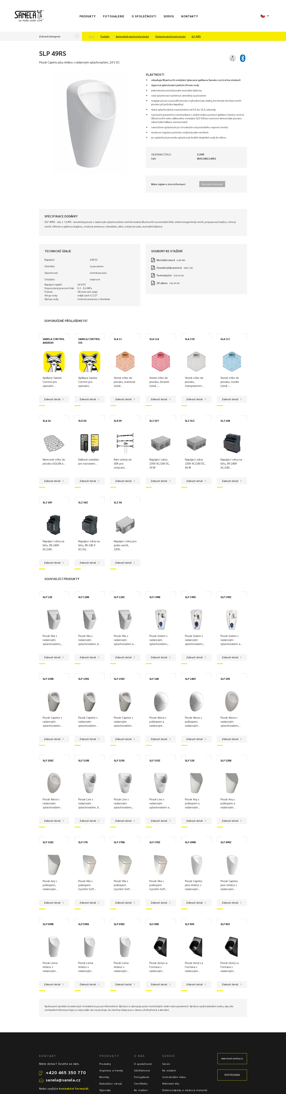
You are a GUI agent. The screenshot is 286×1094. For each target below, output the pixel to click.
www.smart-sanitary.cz (232, 1058)
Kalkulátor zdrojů (110, 1083)
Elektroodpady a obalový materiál (184, 1090)
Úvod (91, 36)
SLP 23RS (83, 678)
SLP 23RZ (119, 678)
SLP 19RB (154, 597)
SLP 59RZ (119, 924)
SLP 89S (189, 924)
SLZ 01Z (190, 420)
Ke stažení (141, 1090)
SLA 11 (118, 339)
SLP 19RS (190, 597)
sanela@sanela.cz (63, 1079)
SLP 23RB (48, 678)
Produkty (88, 16)
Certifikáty (141, 1083)
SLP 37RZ (154, 842)
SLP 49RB (190, 842)
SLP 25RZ (48, 760)
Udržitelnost (142, 1070)
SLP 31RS (119, 760)
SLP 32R (189, 760)
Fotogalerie (113, 16)
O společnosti (144, 16)
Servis (169, 16)
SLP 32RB (226, 760)
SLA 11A (154, 339)
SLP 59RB (48, 924)
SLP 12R (47, 597)
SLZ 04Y (47, 502)
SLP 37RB (119, 842)
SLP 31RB (83, 760)
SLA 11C (225, 339)
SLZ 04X (225, 420)
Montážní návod (166, 260)
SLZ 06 (118, 502)
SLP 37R (83, 842)
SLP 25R (225, 678)
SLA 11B (190, 339)
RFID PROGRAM (232, 1074)
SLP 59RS (83, 924)
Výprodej (105, 1090)
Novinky (104, 1076)
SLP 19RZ (226, 597)
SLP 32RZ (48, 842)
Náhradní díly (170, 1083)
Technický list (164, 275)
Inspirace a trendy (111, 1070)
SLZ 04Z (83, 502)
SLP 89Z (225, 924)
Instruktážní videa (174, 1076)
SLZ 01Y (154, 420)
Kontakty (189, 16)
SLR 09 (118, 420)
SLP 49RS (196, 36)
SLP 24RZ (190, 678)
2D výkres (162, 283)
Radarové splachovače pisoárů (170, 36)
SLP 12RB (83, 597)
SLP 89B (154, 924)
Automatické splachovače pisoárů (132, 36)
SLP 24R (154, 678)
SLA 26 (47, 420)
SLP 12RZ (119, 597)
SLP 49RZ (226, 842)
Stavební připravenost (169, 267)
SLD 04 (82, 420)
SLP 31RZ (154, 760)
